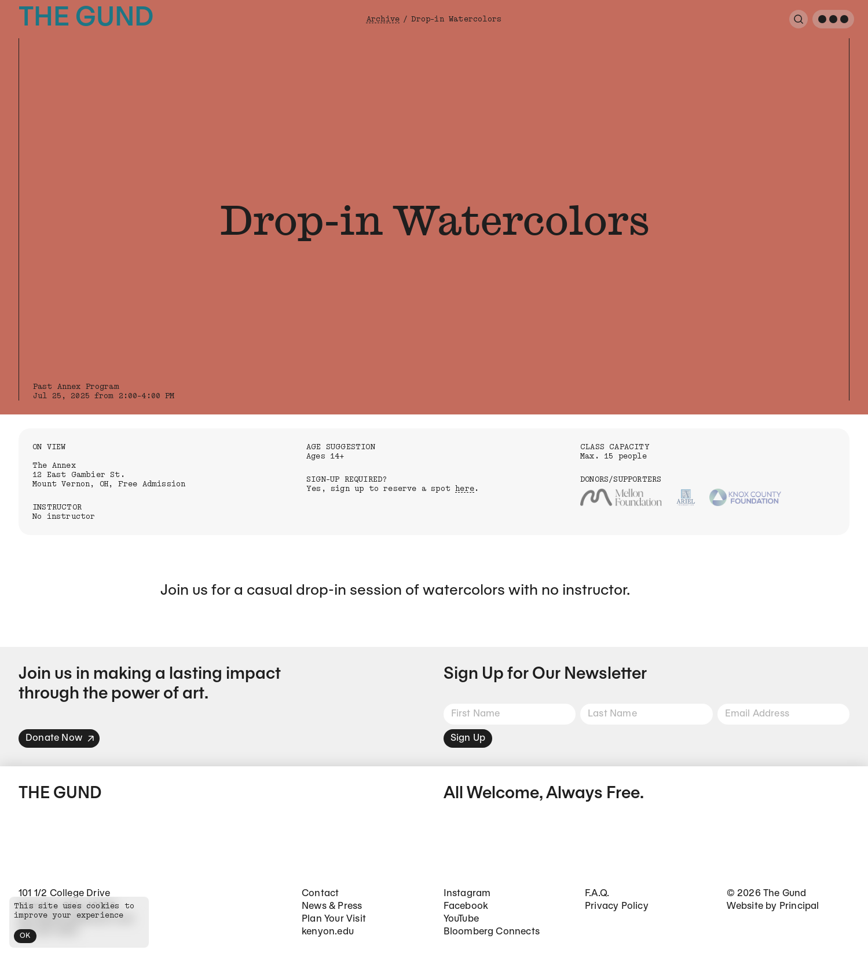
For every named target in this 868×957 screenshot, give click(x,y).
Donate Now (60, 738)
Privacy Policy (617, 906)
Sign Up (468, 738)
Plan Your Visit (334, 919)
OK (25, 936)
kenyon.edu (328, 931)
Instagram (467, 893)
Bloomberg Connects (492, 931)
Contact (320, 893)
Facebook (466, 906)
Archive (383, 19)
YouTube (461, 919)
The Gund (86, 18)
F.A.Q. (597, 893)
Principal (799, 906)
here (464, 488)
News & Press (332, 906)
